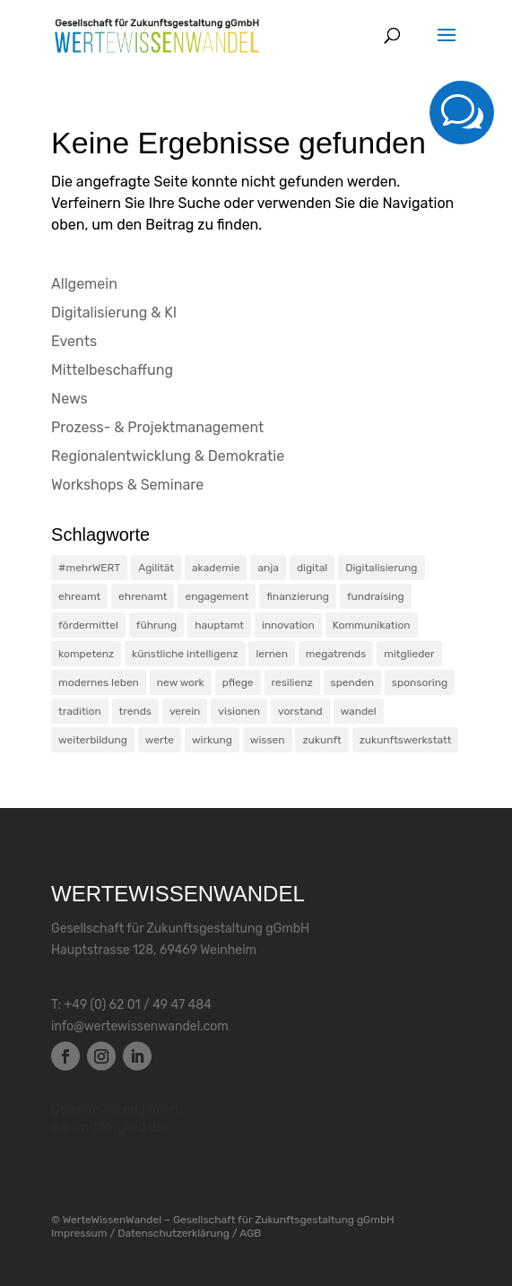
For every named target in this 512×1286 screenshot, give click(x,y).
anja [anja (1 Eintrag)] (268, 567)
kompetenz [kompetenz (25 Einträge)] (86, 653)
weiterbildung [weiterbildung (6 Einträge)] (92, 740)
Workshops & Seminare (127, 484)
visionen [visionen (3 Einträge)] (239, 711)
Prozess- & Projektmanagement (157, 427)
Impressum (79, 1233)
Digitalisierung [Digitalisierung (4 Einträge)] (381, 567)
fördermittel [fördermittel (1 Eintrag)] (88, 625)
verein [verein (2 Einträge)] (185, 711)
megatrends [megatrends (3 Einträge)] (336, 653)
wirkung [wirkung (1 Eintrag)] (212, 740)
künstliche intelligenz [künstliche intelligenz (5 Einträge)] (185, 653)
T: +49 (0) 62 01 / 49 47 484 (131, 1005)
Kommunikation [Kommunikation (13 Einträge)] (372, 625)
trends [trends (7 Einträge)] (135, 711)
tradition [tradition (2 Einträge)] (79, 711)
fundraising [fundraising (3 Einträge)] (375, 596)
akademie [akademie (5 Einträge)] (215, 567)
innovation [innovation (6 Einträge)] (288, 625)
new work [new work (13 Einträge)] (180, 682)
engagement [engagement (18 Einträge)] (216, 596)
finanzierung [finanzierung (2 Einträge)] (297, 596)
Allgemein (84, 283)
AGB (250, 1233)
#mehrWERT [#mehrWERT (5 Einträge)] (89, 567)
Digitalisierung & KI (114, 312)
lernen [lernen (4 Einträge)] (271, 653)
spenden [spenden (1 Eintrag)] (352, 682)
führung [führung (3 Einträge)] (156, 625)
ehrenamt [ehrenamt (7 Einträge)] (142, 596)
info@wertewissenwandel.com (140, 1027)
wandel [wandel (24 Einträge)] (359, 711)
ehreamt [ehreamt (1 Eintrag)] (79, 596)
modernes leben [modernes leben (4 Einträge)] (98, 682)
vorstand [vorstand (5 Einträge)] (300, 711)
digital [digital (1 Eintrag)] (312, 567)
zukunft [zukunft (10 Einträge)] (321, 740)
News (69, 398)
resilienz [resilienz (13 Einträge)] (292, 682)
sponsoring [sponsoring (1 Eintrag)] (419, 682)
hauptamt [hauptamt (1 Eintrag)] (219, 625)
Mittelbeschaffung (112, 369)
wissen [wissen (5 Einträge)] (267, 740)
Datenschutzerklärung (173, 1233)
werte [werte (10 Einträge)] (159, 740)
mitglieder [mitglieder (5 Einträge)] (409, 653)
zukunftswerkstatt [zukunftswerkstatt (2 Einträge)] (406, 740)
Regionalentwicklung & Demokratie (167, 456)
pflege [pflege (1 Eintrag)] (238, 682)
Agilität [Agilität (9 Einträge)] (156, 567)
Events (74, 341)
